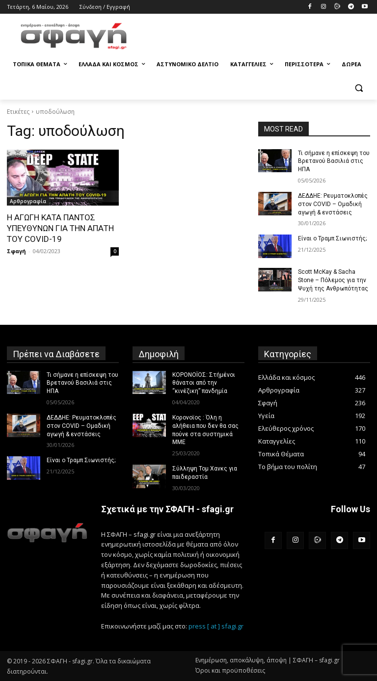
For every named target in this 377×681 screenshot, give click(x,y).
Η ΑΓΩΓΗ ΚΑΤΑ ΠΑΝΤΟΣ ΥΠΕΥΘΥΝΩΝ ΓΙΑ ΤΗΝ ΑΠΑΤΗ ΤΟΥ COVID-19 (60, 228)
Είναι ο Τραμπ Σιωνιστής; (332, 238)
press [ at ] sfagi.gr (215, 626)
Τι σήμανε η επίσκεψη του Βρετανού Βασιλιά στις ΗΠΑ (334, 161)
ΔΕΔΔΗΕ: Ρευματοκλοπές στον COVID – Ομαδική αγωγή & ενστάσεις (333, 204)
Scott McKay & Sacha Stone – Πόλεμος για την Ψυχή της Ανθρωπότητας (333, 280)
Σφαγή (16, 251)
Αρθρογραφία (28, 201)
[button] (358, 88)
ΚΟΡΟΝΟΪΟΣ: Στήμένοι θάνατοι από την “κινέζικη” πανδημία (203, 383)
